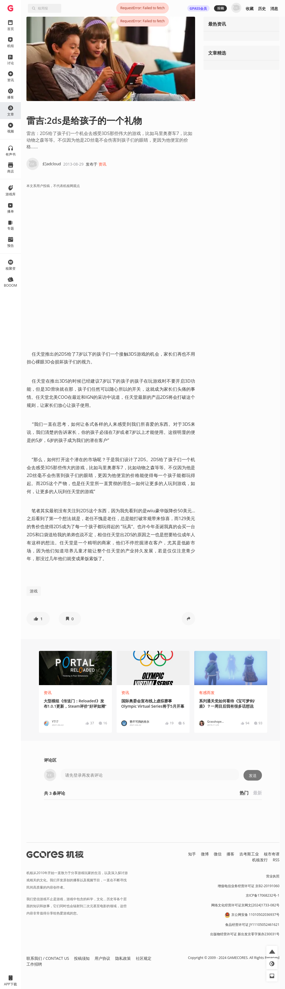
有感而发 (207, 692)
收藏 (250, 8)
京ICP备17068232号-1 (263, 895)
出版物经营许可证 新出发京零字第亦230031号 (244, 934)
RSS (276, 859)
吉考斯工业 (249, 854)
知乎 (192, 854)
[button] (38, 618)
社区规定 (143, 958)
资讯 (102, 164)
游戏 (34, 591)
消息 (274, 8)
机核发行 (260, 859)
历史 (262, 8)
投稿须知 (82, 958)
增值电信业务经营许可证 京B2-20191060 (248, 886)
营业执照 (272, 876)
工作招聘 (34, 964)
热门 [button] (244, 793)
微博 (205, 854)
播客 (230, 854)
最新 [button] (257, 793)
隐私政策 (123, 958)
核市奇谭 (271, 854)
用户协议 (102, 958)
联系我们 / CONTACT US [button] (47, 958)
